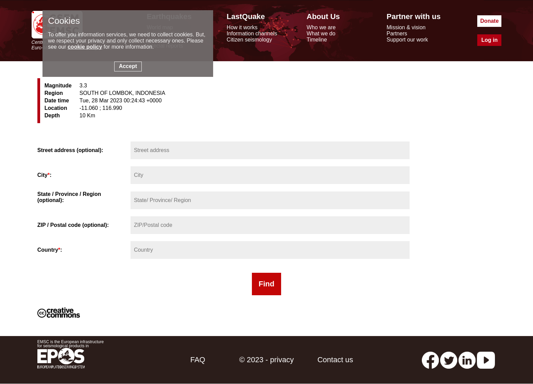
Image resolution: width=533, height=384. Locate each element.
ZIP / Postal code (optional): (73, 225)
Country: (49, 250)
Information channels (252, 33)
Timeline (317, 40)
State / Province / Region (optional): (69, 197)
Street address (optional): (70, 150)
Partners (396, 33)
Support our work (407, 40)
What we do (321, 33)
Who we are (321, 27)
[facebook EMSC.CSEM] (430, 359)
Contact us (335, 359)
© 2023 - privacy (266, 359)
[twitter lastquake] (448, 359)
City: (44, 175)
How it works (242, 27)
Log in (489, 40)
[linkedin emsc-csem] (467, 359)
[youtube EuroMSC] (486, 359)
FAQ (197, 359)
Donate (489, 21)
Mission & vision (406, 27)
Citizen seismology (249, 40)
